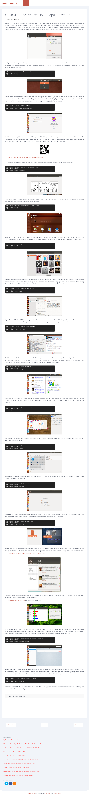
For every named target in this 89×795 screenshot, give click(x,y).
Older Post (78, 725)
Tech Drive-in (9, 3)
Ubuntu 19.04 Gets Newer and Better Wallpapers (16, 756)
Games (76, 3)
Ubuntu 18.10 (47, 3)
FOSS (70, 3)
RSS (14, 783)
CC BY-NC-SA (47, 793)
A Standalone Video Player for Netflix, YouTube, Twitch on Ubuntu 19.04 (22, 744)
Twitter (6, 783)
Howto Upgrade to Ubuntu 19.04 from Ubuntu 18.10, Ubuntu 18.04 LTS (21, 748)
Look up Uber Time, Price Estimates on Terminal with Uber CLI (19, 763)
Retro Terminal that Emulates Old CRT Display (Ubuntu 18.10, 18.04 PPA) (21, 771)
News (31, 3)
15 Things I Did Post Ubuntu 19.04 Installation (14, 752)
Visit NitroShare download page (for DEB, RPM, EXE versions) (26, 554)
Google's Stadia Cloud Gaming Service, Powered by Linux (18, 775)
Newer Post (11, 725)
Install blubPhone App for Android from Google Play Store (25, 157)
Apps (64, 3)
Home (26, 3)
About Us (83, 3)
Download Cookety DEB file (16, 600)
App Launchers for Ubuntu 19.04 (11, 740)
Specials (38, 3)
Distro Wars (57, 3)
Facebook (10, 783)
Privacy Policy (57, 793)
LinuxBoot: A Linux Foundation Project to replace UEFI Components (20, 759)
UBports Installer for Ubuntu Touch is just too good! (16, 767)
